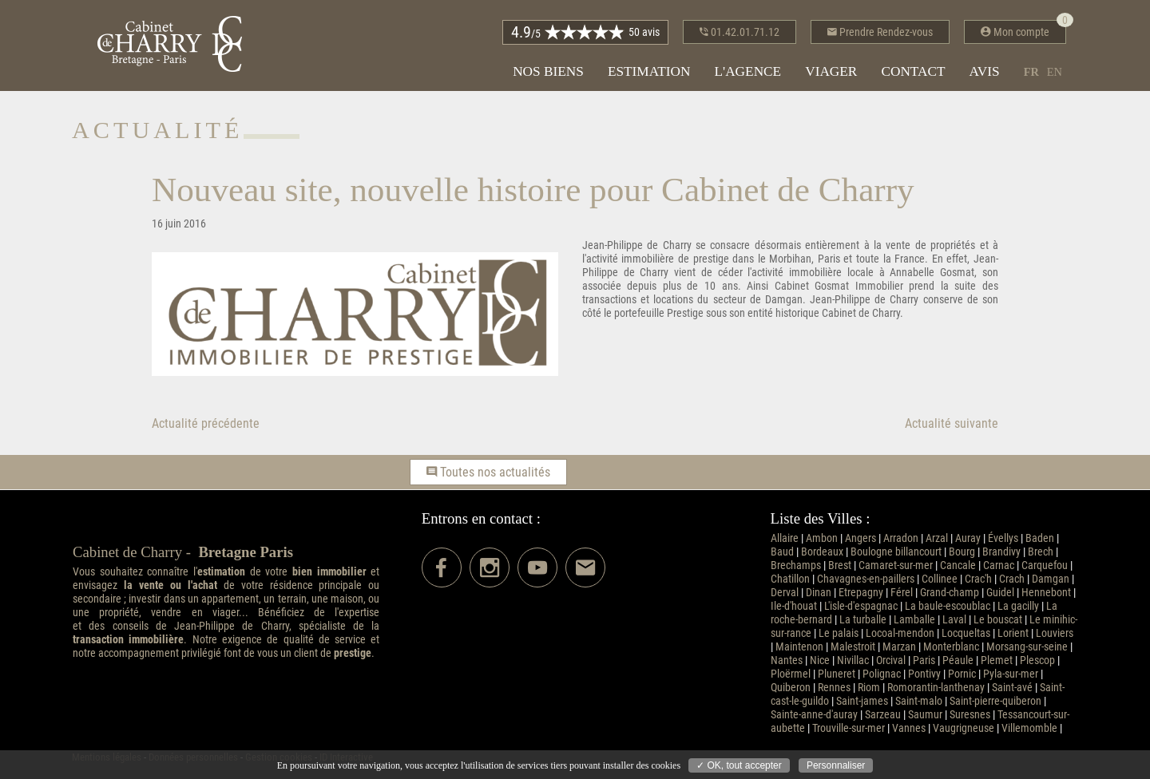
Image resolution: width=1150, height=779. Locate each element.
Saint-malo (918, 701)
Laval (954, 620)
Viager (831, 71)
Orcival (891, 660)
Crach (1012, 579)
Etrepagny (861, 592)
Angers (860, 538)
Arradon (900, 538)
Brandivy (1001, 552)
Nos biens (548, 71)
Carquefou (1044, 565)
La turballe (862, 620)
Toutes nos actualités (488, 472)
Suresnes (970, 715)
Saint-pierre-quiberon (995, 701)
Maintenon (799, 647)
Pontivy (924, 674)
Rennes (834, 687)
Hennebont (1046, 592)
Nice (820, 660)
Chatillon (790, 579)
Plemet (997, 660)
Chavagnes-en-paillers (865, 579)
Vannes (909, 728)
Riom (869, 687)
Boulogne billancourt (896, 552)
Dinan (818, 592)
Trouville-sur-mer (848, 728)
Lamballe (914, 620)
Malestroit (853, 647)
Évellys (1003, 538)
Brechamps (796, 565)
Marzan (899, 647)
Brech (1040, 552)
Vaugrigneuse (963, 728)
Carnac (998, 565)
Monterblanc (951, 647)
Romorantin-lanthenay (936, 687)
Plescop (1037, 660)
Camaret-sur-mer (896, 565)
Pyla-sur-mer (1010, 674)
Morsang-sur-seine (1027, 647)
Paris (924, 660)
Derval (785, 592)
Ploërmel (791, 674)
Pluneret (836, 674)
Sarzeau (883, 715)
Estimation (649, 71)
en (1054, 71)
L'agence (747, 71)
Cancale (958, 565)
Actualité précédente (206, 423)
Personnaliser (836, 765)
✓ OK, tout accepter (739, 765)
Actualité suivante (951, 423)
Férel (901, 592)
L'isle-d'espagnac (861, 606)
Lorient (1013, 633)
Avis (985, 71)
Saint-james (862, 701)
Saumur (925, 715)
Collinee (940, 579)
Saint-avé (1012, 687)
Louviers (1054, 633)
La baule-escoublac (947, 606)
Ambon (822, 538)
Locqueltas (966, 633)
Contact (913, 71)
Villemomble (1029, 728)
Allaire (785, 538)
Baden (1039, 538)
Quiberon (791, 687)
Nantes (787, 660)
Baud (782, 552)
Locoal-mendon (900, 633)
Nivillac (853, 660)
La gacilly (1018, 606)
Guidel (1000, 592)
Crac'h (978, 579)
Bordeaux (822, 552)
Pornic (962, 674)
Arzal (937, 538)
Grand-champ (949, 592)
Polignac (881, 674)
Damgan (1050, 579)
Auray (968, 538)
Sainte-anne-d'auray (814, 715)
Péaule (958, 660)
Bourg (962, 552)
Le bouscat (998, 620)
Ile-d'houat (794, 606)
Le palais (839, 633)
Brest (839, 565)
